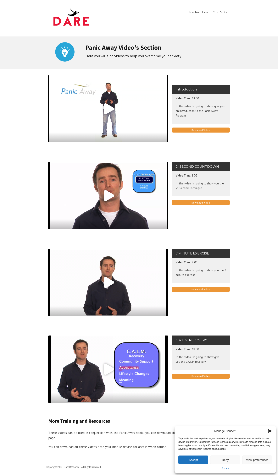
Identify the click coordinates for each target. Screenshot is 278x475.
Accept (193, 459)
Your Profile (220, 12)
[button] (270, 431)
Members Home (198, 12)
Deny (225, 459)
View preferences (257, 459)
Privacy (225, 468)
